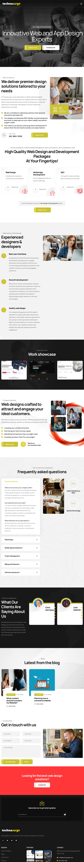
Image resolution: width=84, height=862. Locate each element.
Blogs (2, 854)
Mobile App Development (39, 173)
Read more (12, 187)
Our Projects (5, 857)
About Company (6, 851)
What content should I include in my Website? (14, 700)
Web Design (11, 172)
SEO (62, 172)
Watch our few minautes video (31, 444)
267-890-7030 (11, 135)
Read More (10, 706)
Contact (3, 860)
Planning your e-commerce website (42, 699)
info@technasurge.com (66, 857)
